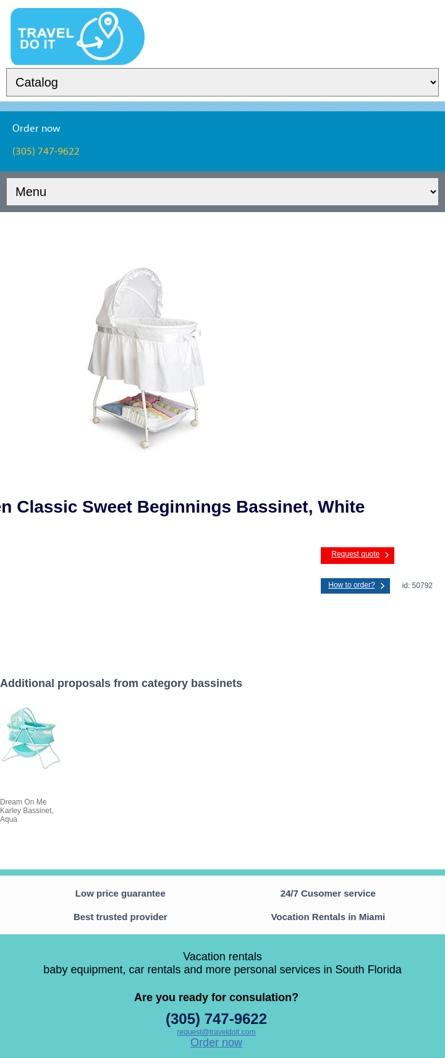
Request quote (355, 554)
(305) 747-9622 (216, 1018)
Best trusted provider (120, 916)
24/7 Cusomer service (328, 893)
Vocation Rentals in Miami (328, 916)
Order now (216, 1042)
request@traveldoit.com (216, 1032)
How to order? (351, 585)
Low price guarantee (120, 893)
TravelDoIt (78, 16)
